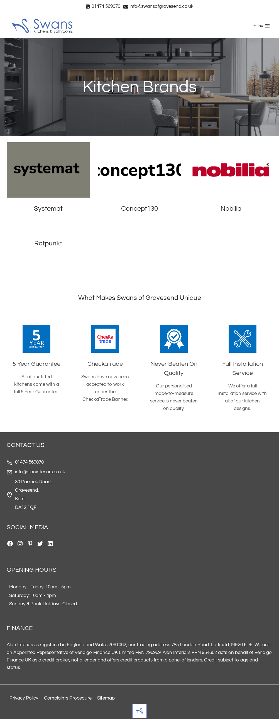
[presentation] (48, 170)
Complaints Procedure (68, 698)
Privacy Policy (23, 698)
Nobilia (231, 208)
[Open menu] (261, 26)
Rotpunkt (48, 243)
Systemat (48, 208)
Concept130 (139, 208)
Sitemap (106, 698)
